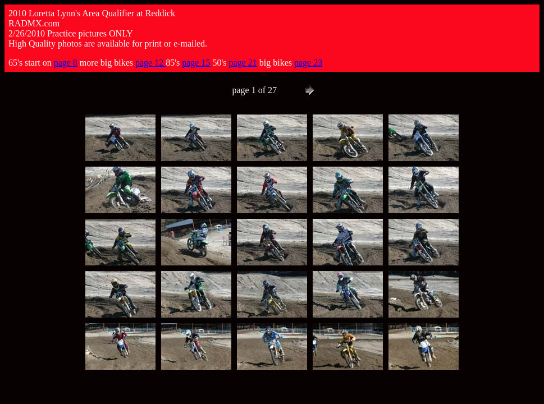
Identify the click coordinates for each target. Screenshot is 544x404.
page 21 (243, 62)
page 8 (65, 62)
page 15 (196, 62)
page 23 (308, 62)
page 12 (150, 62)
